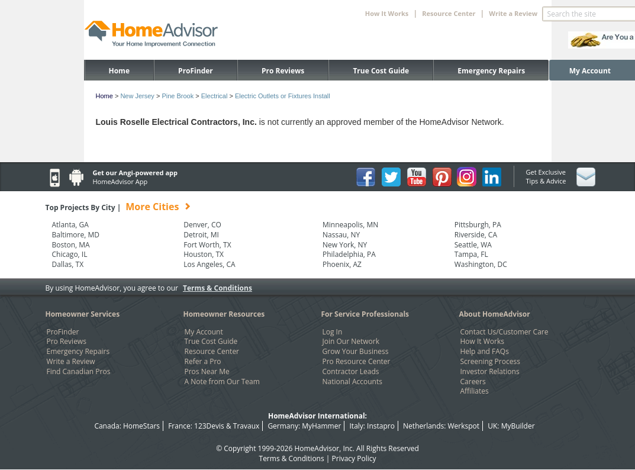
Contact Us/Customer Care (504, 332)
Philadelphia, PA (349, 254)
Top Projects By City (119, 207)
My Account (590, 71)
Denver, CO (202, 225)
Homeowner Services (83, 314)
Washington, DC (481, 264)
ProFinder (195, 71)
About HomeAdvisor (494, 314)
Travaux (246, 426)
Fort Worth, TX (207, 245)
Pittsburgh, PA (478, 225)
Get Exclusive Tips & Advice (546, 176)
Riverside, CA (476, 235)
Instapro (381, 426)
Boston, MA (71, 245)
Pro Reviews (283, 71)
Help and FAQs (484, 351)
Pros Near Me (207, 371)
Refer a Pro (203, 361)
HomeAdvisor (316, 448)
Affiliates (474, 391)
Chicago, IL (70, 254)
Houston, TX (203, 254)
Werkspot (464, 426)
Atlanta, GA (70, 225)
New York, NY (345, 245)
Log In (333, 332)
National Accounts (352, 382)
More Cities (152, 206)
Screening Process (490, 361)
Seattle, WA (473, 245)
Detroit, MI (201, 235)
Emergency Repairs (491, 71)
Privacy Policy (354, 458)
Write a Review (513, 13)
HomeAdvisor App (120, 181)
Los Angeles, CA (209, 264)
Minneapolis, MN (350, 225)
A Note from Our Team (222, 382)
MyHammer (321, 426)
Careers (473, 382)
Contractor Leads (351, 371)
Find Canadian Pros (79, 371)
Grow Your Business (356, 351)
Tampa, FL (471, 254)
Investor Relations (490, 371)
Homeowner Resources (224, 314)
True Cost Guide (381, 71)
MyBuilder (518, 426)
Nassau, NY (341, 235)
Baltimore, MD (75, 235)
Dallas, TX (68, 264)
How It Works (482, 341)
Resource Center (212, 351)
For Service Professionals (365, 314)
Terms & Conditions (217, 288)
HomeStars (141, 426)
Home (119, 71)
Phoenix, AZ (342, 264)
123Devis (209, 426)
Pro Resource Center (357, 361)
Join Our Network (351, 341)
